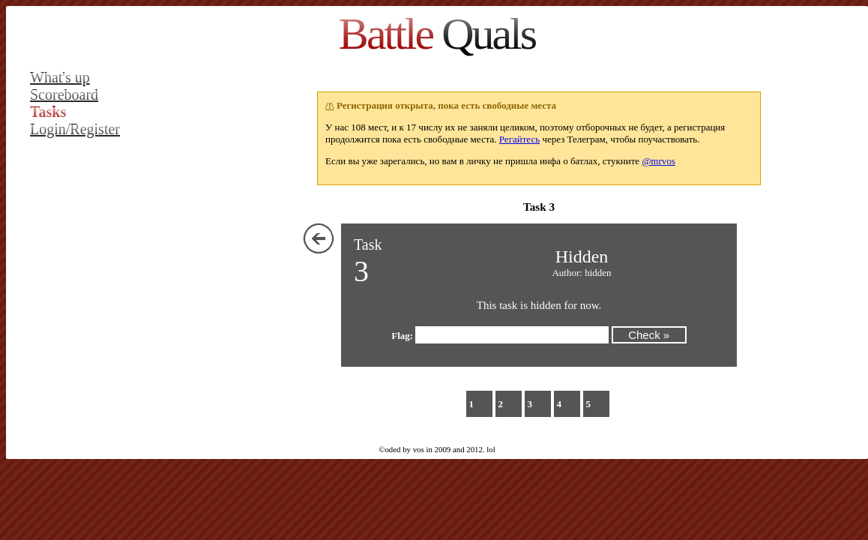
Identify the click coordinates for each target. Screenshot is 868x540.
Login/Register (75, 129)
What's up (60, 77)
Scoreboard (64, 94)
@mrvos (658, 160)
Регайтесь (519, 139)
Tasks (48, 112)
